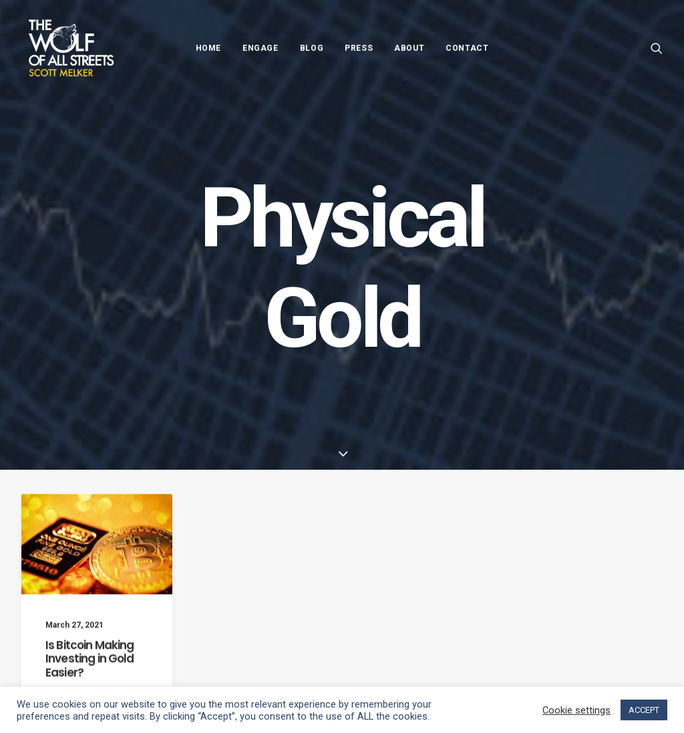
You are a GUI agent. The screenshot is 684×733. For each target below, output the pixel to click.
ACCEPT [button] (644, 710)
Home (208, 48)
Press (359, 48)
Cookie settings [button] (576, 710)
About (409, 48)
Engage (260, 48)
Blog (311, 48)
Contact (467, 48)
